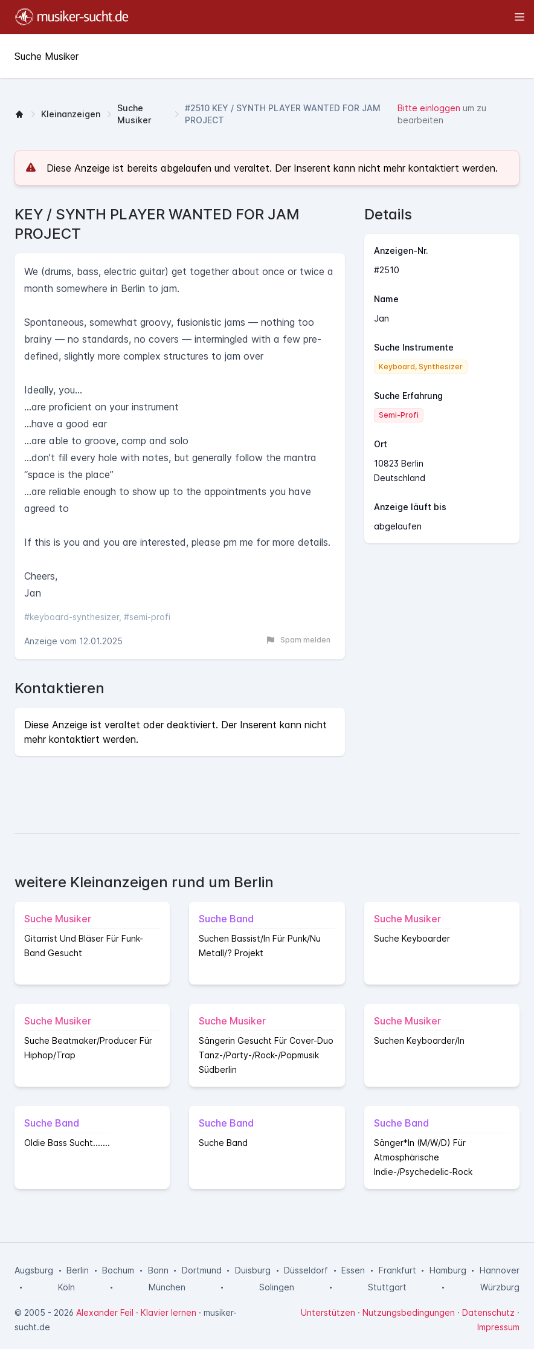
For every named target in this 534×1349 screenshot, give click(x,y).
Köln (66, 1287)
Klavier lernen (168, 1312)
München (167, 1287)
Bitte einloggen (428, 108)
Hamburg (447, 1270)
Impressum (498, 1327)
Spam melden (298, 640)
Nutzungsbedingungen (408, 1312)
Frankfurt (397, 1270)
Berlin (77, 1270)
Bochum (118, 1270)
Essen (353, 1270)
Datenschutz (488, 1312)
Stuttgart (387, 1287)
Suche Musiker (134, 114)
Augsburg (33, 1270)
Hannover (500, 1270)
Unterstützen (328, 1312)
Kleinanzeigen (70, 114)
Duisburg (253, 1270)
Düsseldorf (306, 1270)
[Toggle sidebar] (333, 17)
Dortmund (202, 1270)
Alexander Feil (105, 1312)
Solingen (276, 1287)
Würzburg (500, 1287)
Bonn (158, 1270)
